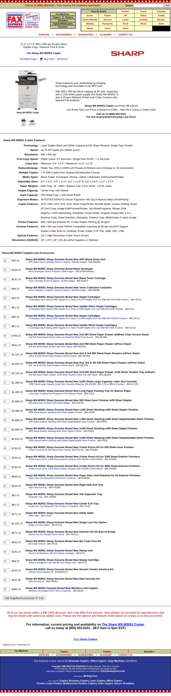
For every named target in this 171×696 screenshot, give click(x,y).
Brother (125, 11)
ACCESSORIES (64, 34)
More (85, 639)
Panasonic (107, 24)
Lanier (125, 19)
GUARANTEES (85, 34)
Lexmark (143, 19)
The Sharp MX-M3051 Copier (123, 624)
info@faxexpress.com (113, 671)
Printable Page (28, 59)
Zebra (125, 28)
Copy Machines (116, 661)
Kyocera (108, 19)
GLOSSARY (106, 34)
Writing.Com (90, 676)
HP (125, 15)
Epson (90, 15)
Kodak (161, 15)
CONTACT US (125, 34)
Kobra (143, 15)
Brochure (62, 59)
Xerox (108, 28)
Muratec (161, 19)
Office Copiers (98, 661)
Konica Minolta (89, 19)
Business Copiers (79, 661)
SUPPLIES (44, 34)
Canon (143, 11)
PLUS (125, 24)
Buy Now (46, 59)
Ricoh (143, 24)
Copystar (161, 11)
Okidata (90, 24)
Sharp (90, 28)
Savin (161, 24)
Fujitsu (107, 15)
